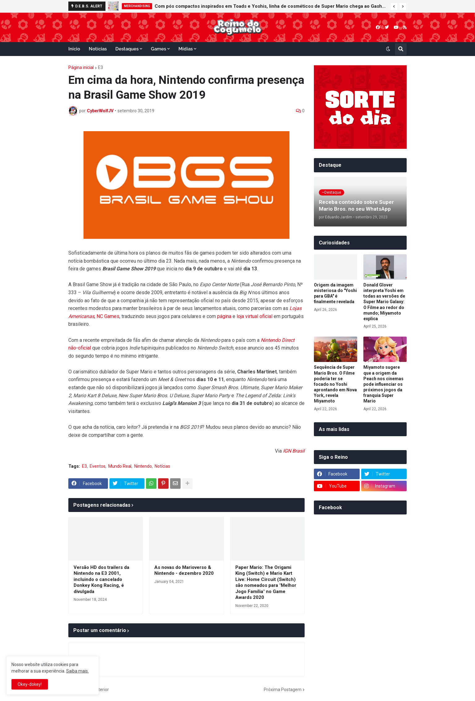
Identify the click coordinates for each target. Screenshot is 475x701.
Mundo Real (119, 466)
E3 (100, 67)
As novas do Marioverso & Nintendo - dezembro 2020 (184, 570)
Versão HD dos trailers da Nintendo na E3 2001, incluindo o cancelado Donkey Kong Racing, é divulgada (101, 579)
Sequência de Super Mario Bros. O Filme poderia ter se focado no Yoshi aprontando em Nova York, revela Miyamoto (335, 384)
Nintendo (143, 466)
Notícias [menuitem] (98, 49)
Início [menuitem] (74, 49)
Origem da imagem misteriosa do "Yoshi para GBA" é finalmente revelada (335, 293)
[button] (394, 6)
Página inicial (81, 67)
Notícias (162, 466)
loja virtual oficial (254, 316)
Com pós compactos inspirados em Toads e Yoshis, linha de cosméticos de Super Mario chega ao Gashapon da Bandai (271, 6)
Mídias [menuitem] (185, 49)
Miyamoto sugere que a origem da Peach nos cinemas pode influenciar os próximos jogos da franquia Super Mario (383, 384)
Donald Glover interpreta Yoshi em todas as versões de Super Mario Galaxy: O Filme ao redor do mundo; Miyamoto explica (384, 301)
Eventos (97, 466)
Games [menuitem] (158, 49)
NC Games (107, 316)
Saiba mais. (77, 671)
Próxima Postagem (283, 689)
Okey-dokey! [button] (30, 684)
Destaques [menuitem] (127, 49)
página (224, 316)
